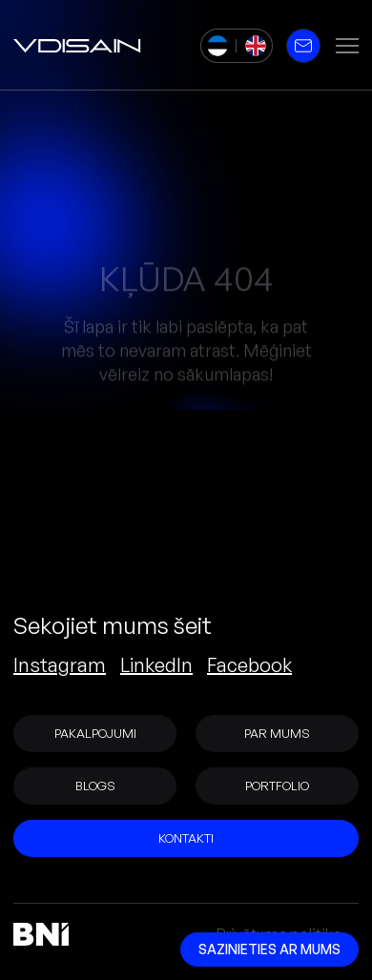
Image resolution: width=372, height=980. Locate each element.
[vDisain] (77, 45)
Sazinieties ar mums (269, 949)
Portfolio (277, 785)
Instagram (59, 665)
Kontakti (186, 838)
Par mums (277, 733)
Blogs (95, 785)
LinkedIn (156, 665)
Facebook (249, 665)
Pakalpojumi (95, 733)
